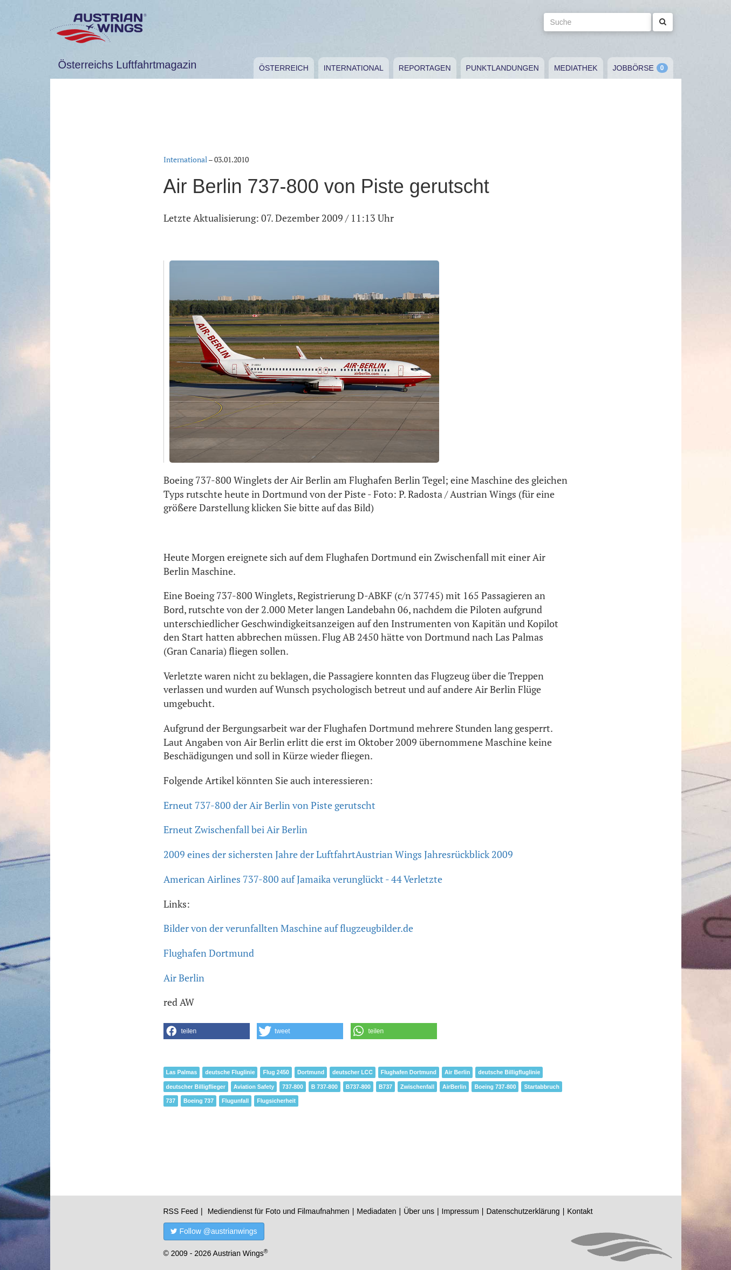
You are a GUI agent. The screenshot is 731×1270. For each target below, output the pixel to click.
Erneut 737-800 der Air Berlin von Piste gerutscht (269, 805)
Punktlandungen (502, 68)
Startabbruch (541, 1086)
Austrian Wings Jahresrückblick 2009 (434, 854)
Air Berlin (183, 977)
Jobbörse (633, 68)
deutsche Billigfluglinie (509, 1072)
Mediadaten (376, 1211)
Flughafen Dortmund (208, 952)
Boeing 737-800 (495, 1086)
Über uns (419, 1211)
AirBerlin (454, 1086)
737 (171, 1100)
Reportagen (425, 68)
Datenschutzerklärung (522, 1211)
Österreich (284, 68)
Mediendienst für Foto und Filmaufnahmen (279, 1211)
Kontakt (579, 1211)
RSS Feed (181, 1211)
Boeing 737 (198, 1100)
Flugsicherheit (276, 1100)
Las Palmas (181, 1072)
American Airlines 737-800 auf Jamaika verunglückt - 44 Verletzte (302, 879)
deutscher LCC (352, 1072)
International (354, 68)
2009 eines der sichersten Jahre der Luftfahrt (259, 854)
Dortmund (310, 1072)
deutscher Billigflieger (196, 1086)
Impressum (460, 1211)
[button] (206, 1031)
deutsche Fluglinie (230, 1072)
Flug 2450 (276, 1072)
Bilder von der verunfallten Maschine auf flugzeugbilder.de (288, 928)
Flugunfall (235, 1100)
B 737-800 (324, 1086)
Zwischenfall (417, 1086)
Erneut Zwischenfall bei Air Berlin (235, 829)
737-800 (292, 1086)
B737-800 (358, 1086)
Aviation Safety (254, 1086)
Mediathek (576, 68)
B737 (385, 1086)
